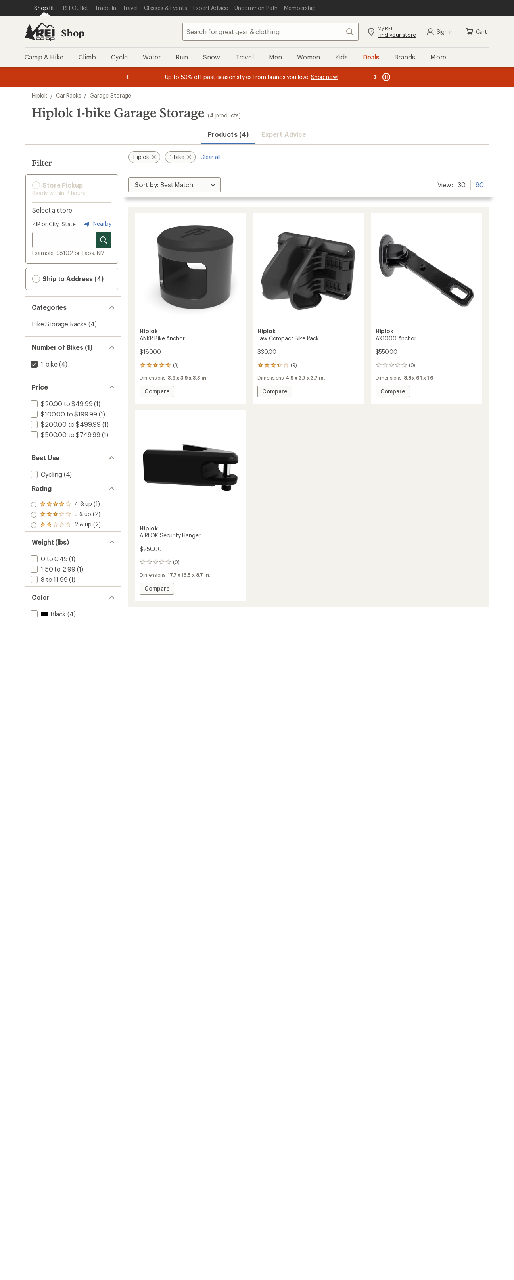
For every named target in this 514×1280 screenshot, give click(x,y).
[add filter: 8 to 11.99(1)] (48, 604)
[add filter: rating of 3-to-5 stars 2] (65, 523)
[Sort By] (174, 184)
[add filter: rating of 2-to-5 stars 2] (65, 534)
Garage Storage (110, 95)
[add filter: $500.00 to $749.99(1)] (64, 434)
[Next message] (375, 77)
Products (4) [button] (228, 134)
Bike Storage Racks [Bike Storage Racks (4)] (59, 324)
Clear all (210, 157)
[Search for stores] (103, 240)
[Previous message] (127, 77)
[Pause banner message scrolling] (385, 77)
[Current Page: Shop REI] (45, 8)
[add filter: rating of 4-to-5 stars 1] (65, 513)
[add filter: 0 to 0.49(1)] (48, 583)
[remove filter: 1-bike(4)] (43, 364)
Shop (72, 32)
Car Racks (68, 95)
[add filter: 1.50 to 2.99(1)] (52, 593)
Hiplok (39, 95)
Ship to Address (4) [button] (68, 279)
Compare (156, 392)
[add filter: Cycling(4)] (45, 474)
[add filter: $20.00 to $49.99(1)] (60, 403)
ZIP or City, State (54, 224)
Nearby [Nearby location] (96, 224)
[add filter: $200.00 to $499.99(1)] (65, 424)
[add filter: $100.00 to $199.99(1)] (63, 414)
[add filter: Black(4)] (47, 654)
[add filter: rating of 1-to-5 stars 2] (65, 544)
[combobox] (270, 32)
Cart (476, 31)
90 (480, 184)
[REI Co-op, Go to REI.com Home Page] (40, 31)
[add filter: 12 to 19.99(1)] (50, 614)
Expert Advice (283, 134)
